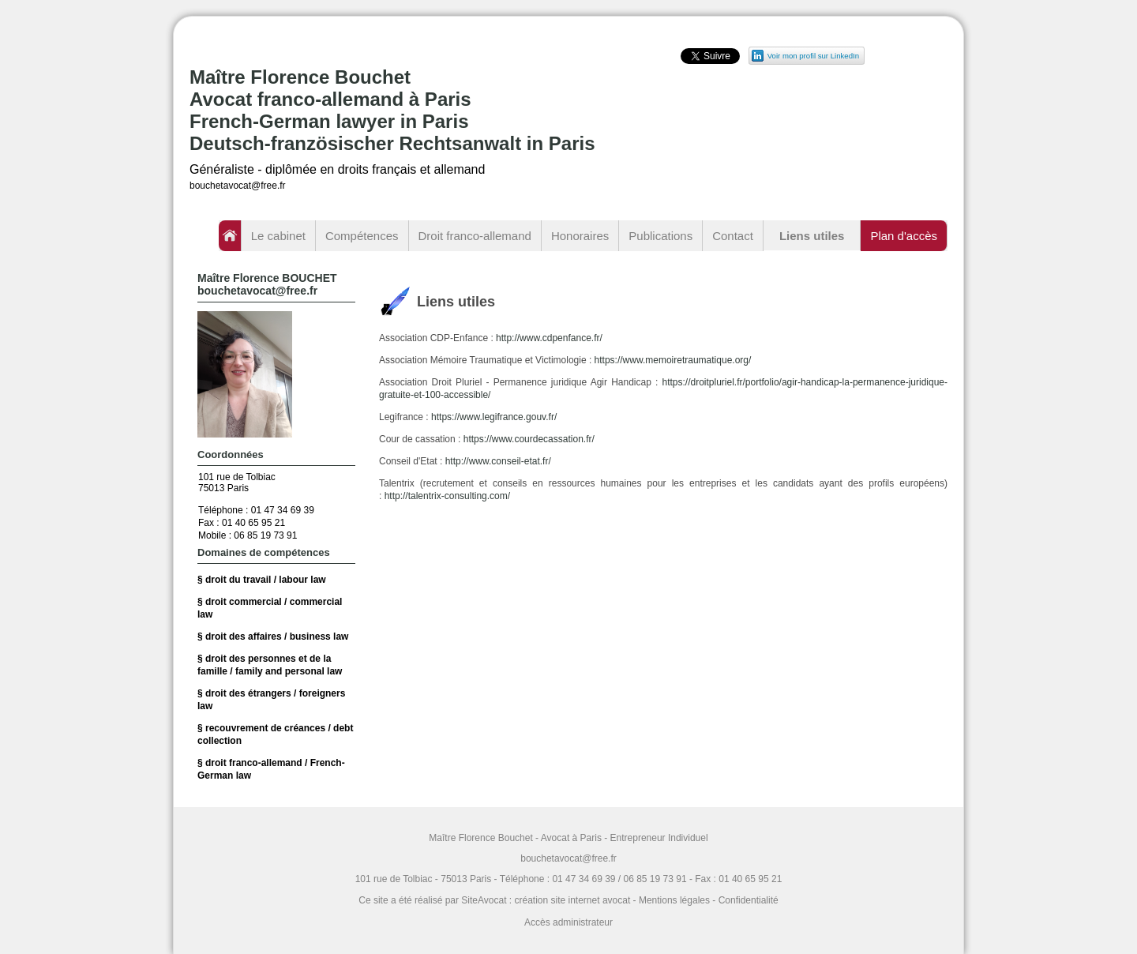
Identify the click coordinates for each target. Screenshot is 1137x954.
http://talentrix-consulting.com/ (447, 495)
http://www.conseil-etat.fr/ (498, 461)
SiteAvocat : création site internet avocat (545, 900)
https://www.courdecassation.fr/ (529, 439)
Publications (660, 235)
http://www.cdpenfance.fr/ (549, 338)
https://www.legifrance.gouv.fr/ (494, 417)
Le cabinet (278, 235)
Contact (732, 235)
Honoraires (580, 235)
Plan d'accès (903, 235)
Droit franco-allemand (474, 235)
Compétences (362, 235)
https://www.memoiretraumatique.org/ (673, 360)
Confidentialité (749, 900)
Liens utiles (812, 235)
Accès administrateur (568, 922)
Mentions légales (674, 900)
